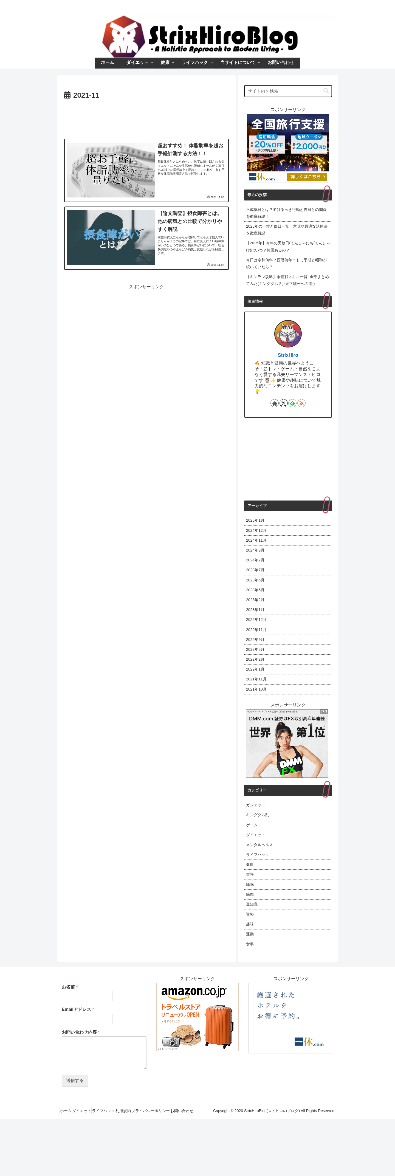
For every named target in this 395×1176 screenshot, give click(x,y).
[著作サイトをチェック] (274, 421)
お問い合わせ (203, 1168)
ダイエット (111, 1161)
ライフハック (138, 1161)
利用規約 (163, 1161)
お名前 (70, 1037)
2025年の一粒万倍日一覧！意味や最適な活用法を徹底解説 (286, 232)
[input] (288, 91)
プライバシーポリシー (196, 1161)
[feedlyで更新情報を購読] (292, 421)
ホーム (90, 1161)
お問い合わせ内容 (81, 1082)
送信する (75, 1131)
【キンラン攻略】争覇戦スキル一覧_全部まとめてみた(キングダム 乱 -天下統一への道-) (287, 293)
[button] (326, 91)
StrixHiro (288, 372)
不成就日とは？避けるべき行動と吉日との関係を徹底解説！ (287, 214)
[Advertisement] (146, 118)
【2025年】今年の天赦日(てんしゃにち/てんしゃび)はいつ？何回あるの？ (287, 251)
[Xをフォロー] (284, 421)
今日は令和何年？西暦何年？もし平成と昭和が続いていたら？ (287, 270)
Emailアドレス (78, 1060)
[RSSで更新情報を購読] (301, 421)
